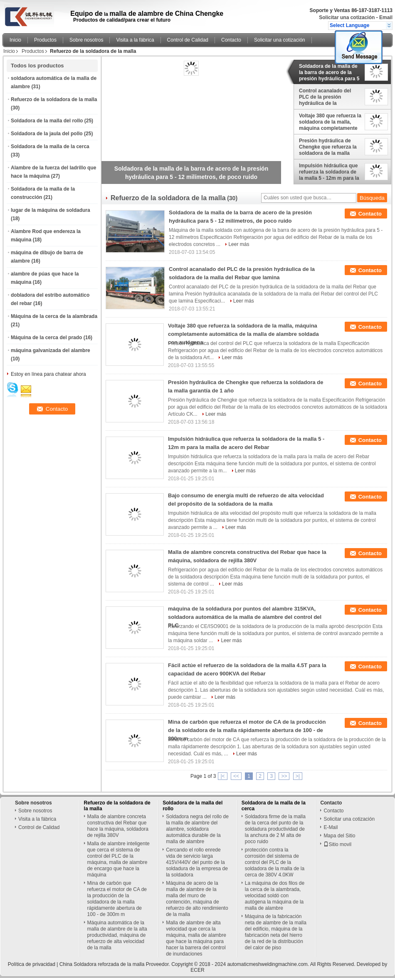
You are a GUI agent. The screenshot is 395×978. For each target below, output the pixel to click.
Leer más (238, 244)
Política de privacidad (31, 964)
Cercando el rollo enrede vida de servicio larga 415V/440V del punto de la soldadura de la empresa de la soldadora (197, 862)
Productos (45, 40)
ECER (197, 970)
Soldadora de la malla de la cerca (50, 146)
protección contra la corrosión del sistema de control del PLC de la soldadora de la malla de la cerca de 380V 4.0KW (274, 862)
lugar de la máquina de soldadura (50, 210)
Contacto (231, 40)
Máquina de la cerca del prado (46, 337)
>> (284, 776)
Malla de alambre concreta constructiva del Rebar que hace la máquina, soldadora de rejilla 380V (117, 826)
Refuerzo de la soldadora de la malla (54, 99)
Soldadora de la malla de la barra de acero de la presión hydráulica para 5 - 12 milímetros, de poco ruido (329, 72)
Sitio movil (337, 844)
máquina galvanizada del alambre (50, 350)
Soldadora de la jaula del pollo (47, 134)
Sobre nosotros (86, 40)
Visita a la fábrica (135, 40)
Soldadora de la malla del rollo (47, 121)
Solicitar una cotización (347, 17)
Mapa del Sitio (339, 836)
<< (236, 776)
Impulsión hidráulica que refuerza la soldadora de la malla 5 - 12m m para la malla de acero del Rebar (329, 172)
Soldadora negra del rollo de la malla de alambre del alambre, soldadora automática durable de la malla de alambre (197, 829)
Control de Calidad (187, 40)
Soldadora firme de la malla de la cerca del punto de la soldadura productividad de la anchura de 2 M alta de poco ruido (275, 829)
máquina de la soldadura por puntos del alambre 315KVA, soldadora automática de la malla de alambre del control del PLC (244, 617)
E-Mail (330, 827)
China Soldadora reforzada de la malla (102, 964)
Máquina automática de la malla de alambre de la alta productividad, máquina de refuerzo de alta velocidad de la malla (117, 935)
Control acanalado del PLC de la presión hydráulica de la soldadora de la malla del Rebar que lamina (328, 97)
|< (222, 776)
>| (298, 776)
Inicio (15, 40)
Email (386, 17)
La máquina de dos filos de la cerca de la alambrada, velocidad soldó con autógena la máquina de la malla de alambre (274, 895)
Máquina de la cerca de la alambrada (54, 316)
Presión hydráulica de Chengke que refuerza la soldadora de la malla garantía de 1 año (328, 147)
